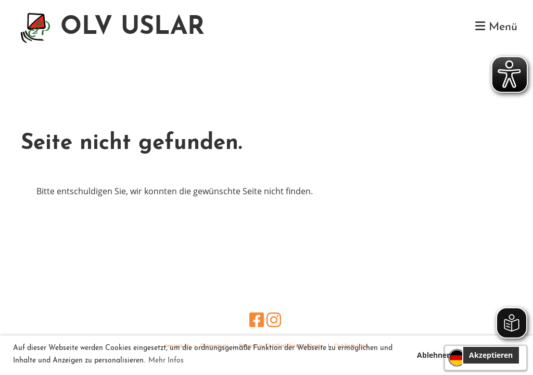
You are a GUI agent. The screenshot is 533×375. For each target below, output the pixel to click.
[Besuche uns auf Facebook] (256, 319)
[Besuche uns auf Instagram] (273, 319)
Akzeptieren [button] (491, 355)
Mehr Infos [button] (166, 361)
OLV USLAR (132, 27)
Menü (496, 26)
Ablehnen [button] (434, 355)
